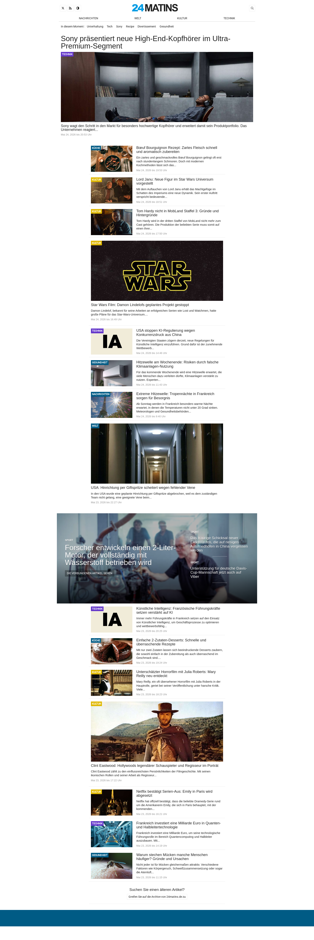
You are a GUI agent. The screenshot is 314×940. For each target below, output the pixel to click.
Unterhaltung (95, 27)
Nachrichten (88, 18)
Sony (121, 27)
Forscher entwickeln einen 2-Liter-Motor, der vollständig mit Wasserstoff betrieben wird (120, 557)
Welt (137, 18)
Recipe (132, 27)
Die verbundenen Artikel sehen (89, 576)
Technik (229, 18)
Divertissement (150, 27)
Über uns (183, 927)
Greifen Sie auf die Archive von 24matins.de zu (157, 900)
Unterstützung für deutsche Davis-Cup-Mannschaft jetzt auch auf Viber (218, 575)
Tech (111, 27)
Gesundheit (170, 27)
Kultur (182, 18)
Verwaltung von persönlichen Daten (224, 927)
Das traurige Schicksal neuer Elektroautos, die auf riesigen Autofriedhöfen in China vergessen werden (219, 546)
